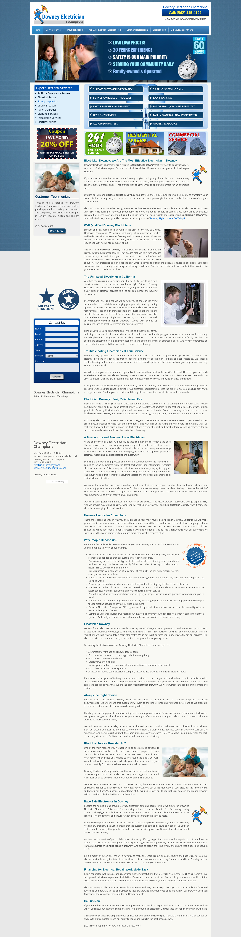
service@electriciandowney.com (50, 467)
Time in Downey (57, 482)
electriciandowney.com (47, 465)
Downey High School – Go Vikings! (167, 218)
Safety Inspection (48, 101)
